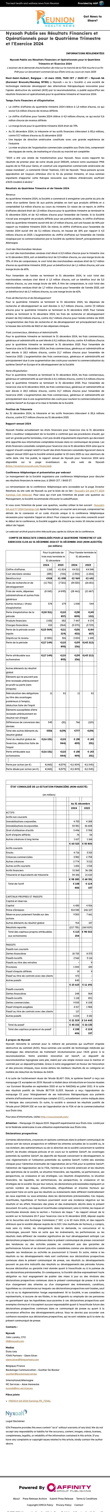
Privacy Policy (63, 1505)
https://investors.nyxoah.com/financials (28, 466)
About (16, 1498)
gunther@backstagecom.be (21, 1374)
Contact (78, 1505)
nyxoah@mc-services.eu (19, 1388)
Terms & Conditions (86, 1498)
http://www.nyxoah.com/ (55, 1116)
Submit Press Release (61, 1498)
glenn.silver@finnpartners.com (22, 1359)
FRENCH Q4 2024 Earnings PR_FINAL (30, 1400)
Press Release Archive (35, 1498)
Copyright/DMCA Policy (40, 1505)
